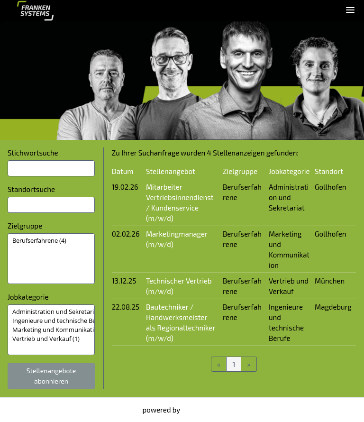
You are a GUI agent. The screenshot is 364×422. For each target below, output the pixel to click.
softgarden (199, 409)
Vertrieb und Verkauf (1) (51, 338)
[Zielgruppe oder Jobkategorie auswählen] (51, 258)
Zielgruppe (25, 225)
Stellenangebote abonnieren (51, 376)
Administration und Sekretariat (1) (51, 311)
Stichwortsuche (33, 152)
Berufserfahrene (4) (51, 240)
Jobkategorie (28, 297)
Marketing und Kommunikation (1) (51, 329)
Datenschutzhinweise (87, 409)
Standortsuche (31, 189)
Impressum (27, 409)
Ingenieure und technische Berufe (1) (51, 320)
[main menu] (350, 10)
